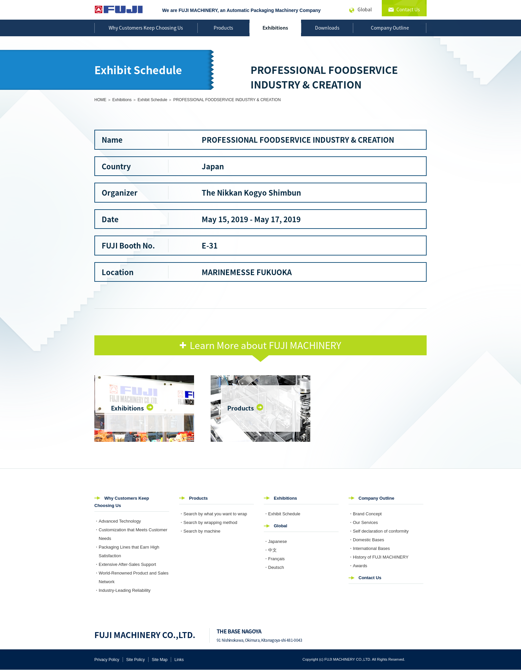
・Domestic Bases (366, 539)
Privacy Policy (106, 659)
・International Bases (369, 548)
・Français (274, 558)
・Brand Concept (365, 513)
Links (179, 659)
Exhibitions (275, 27)
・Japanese (275, 541)
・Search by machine (199, 531)
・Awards (358, 565)
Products (223, 27)
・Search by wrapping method (208, 522)
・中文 (270, 550)
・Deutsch (274, 567)
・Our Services (363, 522)
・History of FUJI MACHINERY (378, 557)
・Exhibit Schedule (282, 513)
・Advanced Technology (117, 521)
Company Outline (390, 27)
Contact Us (370, 577)
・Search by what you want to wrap (213, 513)
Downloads (327, 27)
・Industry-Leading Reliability (122, 590)
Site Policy (135, 659)
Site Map (159, 659)
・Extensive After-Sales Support (125, 564)
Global (280, 525)
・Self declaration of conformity (379, 531)
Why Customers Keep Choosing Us (146, 27)
